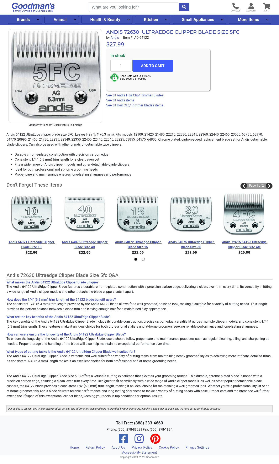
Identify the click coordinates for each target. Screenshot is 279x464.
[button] (244, 186)
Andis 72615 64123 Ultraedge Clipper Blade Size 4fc (244, 244)
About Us (118, 447)
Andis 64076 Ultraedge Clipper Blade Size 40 (84, 244)
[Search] (133, 7)
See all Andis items (120, 100)
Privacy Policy (142, 447)
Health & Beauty (105, 19)
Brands (23, 19)
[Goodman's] (33, 7)
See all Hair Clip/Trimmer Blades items (134, 105)
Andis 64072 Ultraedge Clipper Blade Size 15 (138, 244)
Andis (114, 38)
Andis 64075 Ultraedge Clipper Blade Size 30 (191, 244)
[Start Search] (184, 7)
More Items (248, 19)
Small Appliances (198, 19)
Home (74, 447)
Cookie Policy (169, 447)
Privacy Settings (197, 447)
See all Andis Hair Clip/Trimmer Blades (134, 95)
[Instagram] (139, 441)
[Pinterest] (155, 441)
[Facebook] (123, 441)
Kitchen (151, 19)
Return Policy (95, 447)
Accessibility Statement (139, 452)
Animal (60, 19)
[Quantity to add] (120, 66)
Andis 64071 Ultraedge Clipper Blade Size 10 (31, 244)
